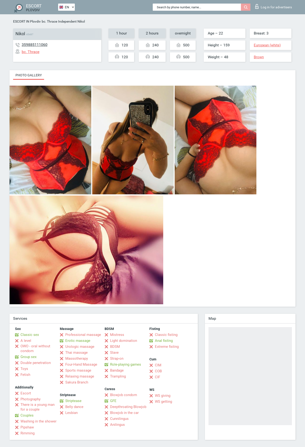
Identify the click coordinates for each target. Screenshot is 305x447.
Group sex (28, 357)
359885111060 (34, 44)
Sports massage (78, 370)
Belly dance (74, 407)
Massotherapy (76, 358)
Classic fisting (166, 335)
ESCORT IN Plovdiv (27, 21)
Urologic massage (79, 346)
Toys (24, 369)
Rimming (27, 433)
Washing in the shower (38, 421)
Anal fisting (164, 341)
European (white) (267, 45)
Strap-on (116, 358)
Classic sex (29, 335)
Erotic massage (77, 341)
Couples (27, 415)
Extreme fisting (167, 346)
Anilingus (117, 424)
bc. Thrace (49, 21)
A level (25, 341)
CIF (157, 377)
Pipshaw (27, 427)
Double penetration (35, 363)
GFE (113, 401)
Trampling (118, 376)
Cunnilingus (119, 419)
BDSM (115, 346)
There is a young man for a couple (37, 407)
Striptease (73, 401)
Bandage (117, 370)
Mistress (117, 335)
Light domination (123, 341)
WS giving (162, 395)
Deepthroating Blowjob (128, 407)
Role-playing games (125, 364)
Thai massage (76, 352)
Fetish (25, 375)
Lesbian (71, 413)
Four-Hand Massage (81, 364)
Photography (30, 399)
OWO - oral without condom (35, 348)
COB (158, 371)
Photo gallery (28, 75)
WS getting (163, 401)
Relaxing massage (79, 376)
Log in (273, 6)
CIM (158, 365)
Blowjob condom (123, 395)
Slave (114, 352)
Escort (25, 393)
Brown (259, 57)
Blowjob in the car (124, 413)
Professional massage (83, 335)
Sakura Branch (76, 382)
